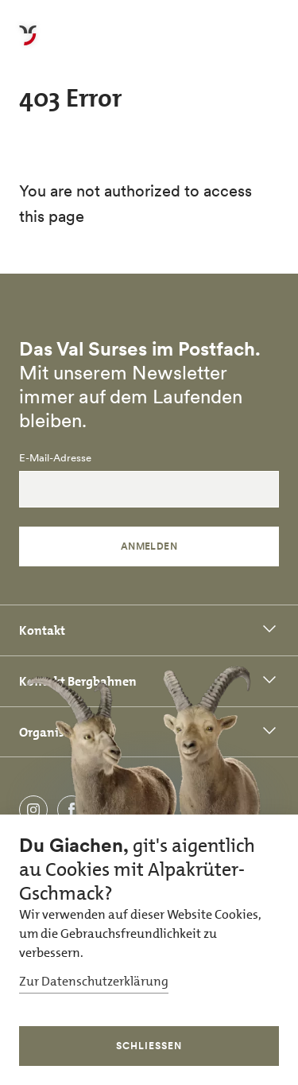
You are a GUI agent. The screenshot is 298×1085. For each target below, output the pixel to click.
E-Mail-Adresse (55, 458)
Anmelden (149, 546)
